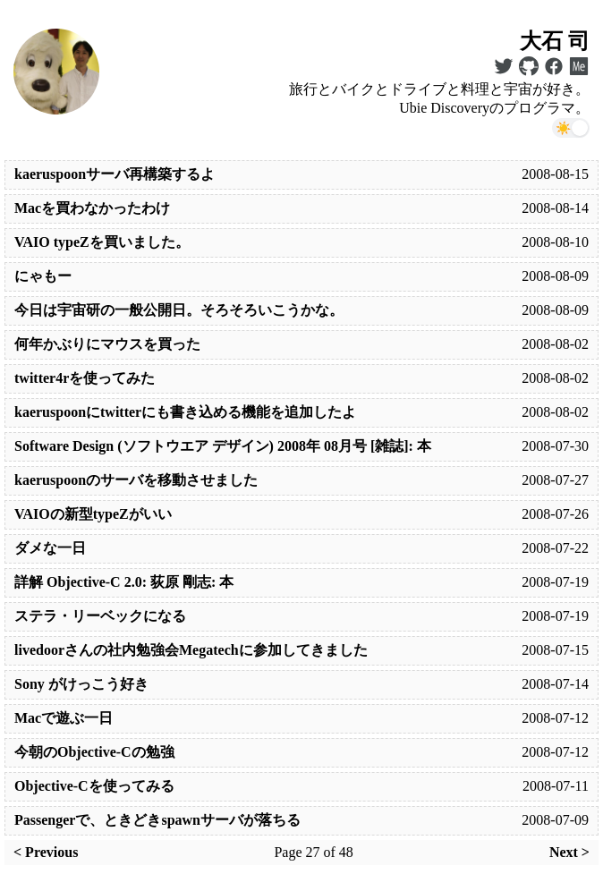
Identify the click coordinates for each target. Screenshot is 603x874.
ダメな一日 (50, 548)
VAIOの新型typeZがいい (93, 514)
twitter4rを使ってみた (84, 378)
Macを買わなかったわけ (92, 208)
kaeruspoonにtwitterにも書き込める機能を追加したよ (185, 412)
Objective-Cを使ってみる (94, 785)
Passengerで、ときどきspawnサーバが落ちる (157, 819)
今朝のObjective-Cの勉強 (94, 751)
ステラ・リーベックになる (100, 616)
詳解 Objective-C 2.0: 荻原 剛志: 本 (124, 582)
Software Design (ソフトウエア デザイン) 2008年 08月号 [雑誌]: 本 (222, 446)
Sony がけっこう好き (81, 684)
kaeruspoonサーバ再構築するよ (114, 174)
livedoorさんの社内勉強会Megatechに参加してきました (191, 650)
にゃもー (43, 276)
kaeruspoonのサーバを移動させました (136, 480)
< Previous (45, 852)
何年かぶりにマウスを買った (107, 344)
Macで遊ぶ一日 (63, 718)
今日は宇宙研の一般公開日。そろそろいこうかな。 (179, 310)
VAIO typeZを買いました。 (102, 242)
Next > (569, 852)
